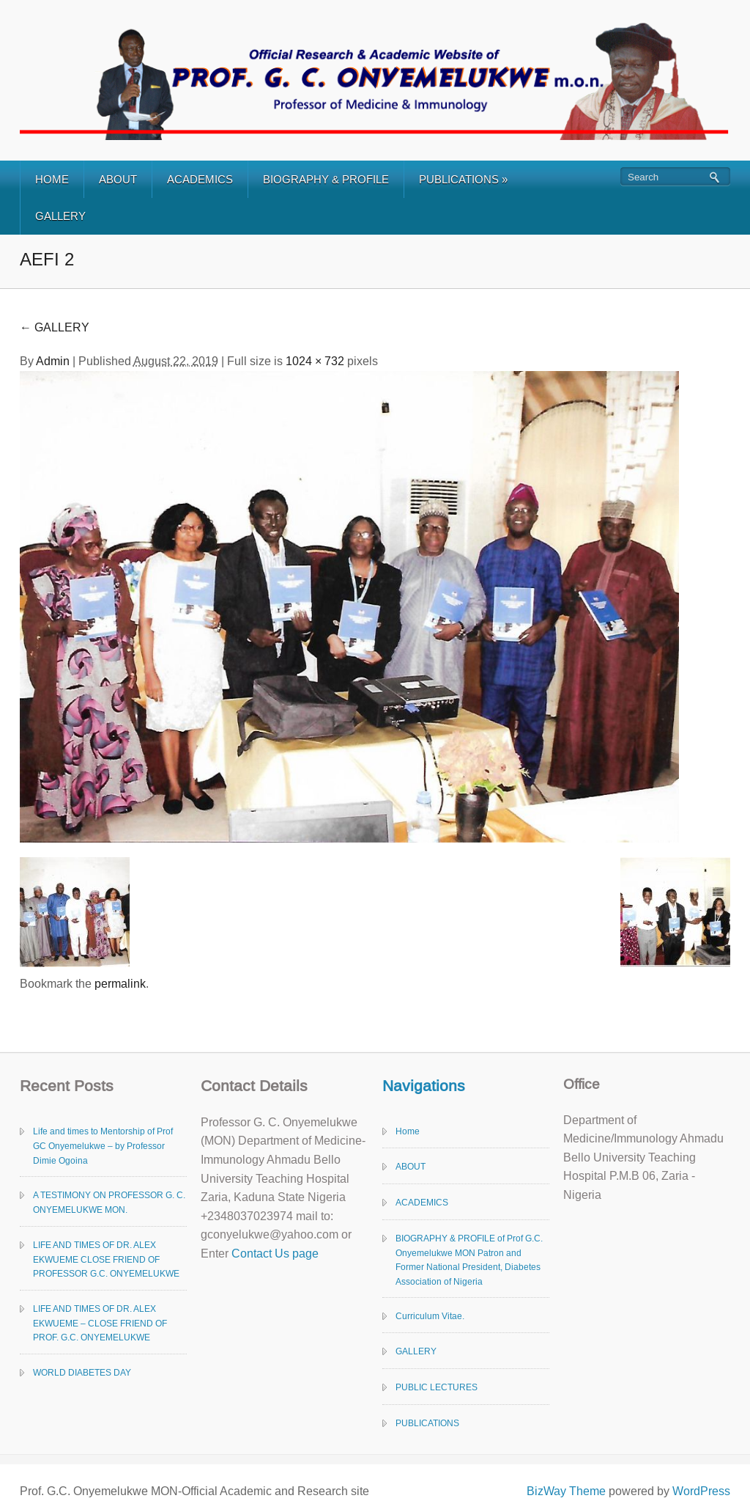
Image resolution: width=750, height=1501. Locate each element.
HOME (52, 179)
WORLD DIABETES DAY (82, 1373)
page (304, 1253)
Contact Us (260, 1253)
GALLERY (60, 216)
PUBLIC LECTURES (437, 1387)
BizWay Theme (566, 1491)
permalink (120, 983)
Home (408, 1131)
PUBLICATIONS (463, 179)
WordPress (701, 1491)
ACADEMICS (200, 179)
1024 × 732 (315, 361)
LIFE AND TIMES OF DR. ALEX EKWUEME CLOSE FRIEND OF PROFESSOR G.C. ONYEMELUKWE (106, 1260)
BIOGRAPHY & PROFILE (326, 179)
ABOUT (118, 179)
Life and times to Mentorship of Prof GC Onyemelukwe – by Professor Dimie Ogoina (103, 1146)
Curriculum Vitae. (430, 1316)
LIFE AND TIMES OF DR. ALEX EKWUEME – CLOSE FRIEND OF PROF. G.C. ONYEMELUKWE (100, 1323)
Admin (53, 361)
